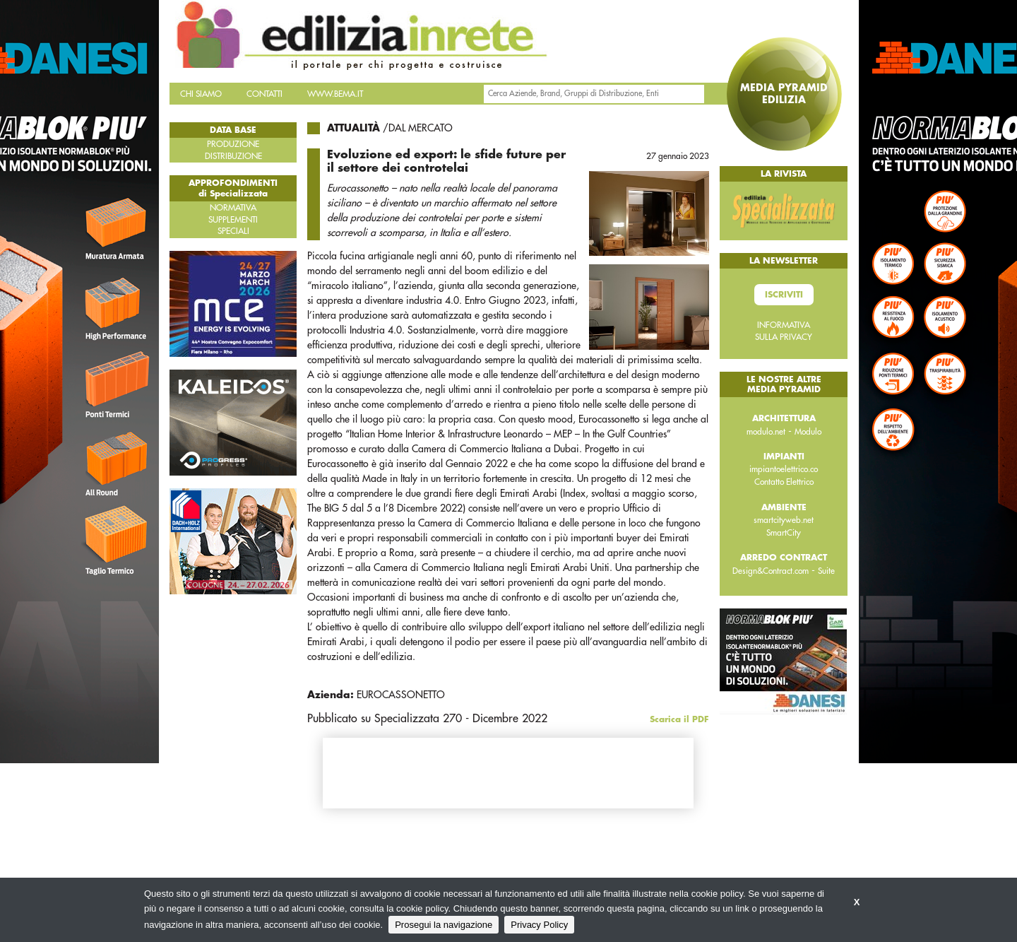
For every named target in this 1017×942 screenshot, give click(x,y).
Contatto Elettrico (784, 482)
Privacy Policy (539, 924)
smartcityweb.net (784, 520)
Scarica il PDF (679, 719)
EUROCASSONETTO (401, 695)
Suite (826, 571)
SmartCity (783, 533)
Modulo (808, 432)
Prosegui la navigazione (443, 924)
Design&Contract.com (770, 571)
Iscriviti (784, 294)
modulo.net (766, 432)
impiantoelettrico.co (783, 469)
